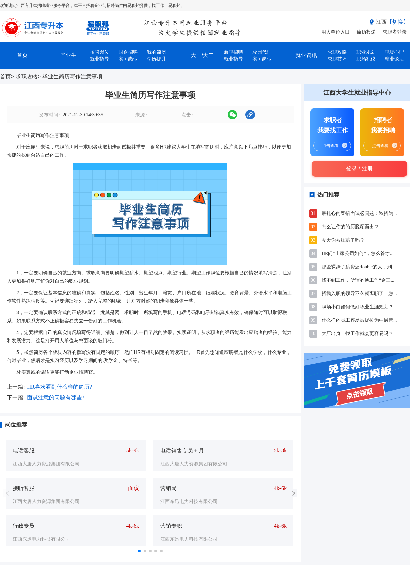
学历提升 (156, 59)
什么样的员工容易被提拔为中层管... (359, 320)
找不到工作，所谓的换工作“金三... (358, 280)
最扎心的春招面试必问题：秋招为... (359, 213)
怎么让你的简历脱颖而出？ (350, 226)
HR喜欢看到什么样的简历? (59, 387)
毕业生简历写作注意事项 (72, 76)
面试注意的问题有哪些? (55, 397)
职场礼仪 (365, 59)
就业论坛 (394, 59)
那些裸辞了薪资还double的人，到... (359, 266)
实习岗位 (128, 59)
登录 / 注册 (359, 168)
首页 (5, 76)
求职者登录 (395, 32)
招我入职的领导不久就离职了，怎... (359, 293)
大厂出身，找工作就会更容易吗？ (357, 333)
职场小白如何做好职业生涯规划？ (357, 306)
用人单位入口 (335, 32)
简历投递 (366, 32)
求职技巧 (337, 59)
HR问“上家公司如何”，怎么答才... (357, 253)
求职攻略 (27, 76)
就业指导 (99, 59)
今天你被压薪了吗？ (343, 240)
